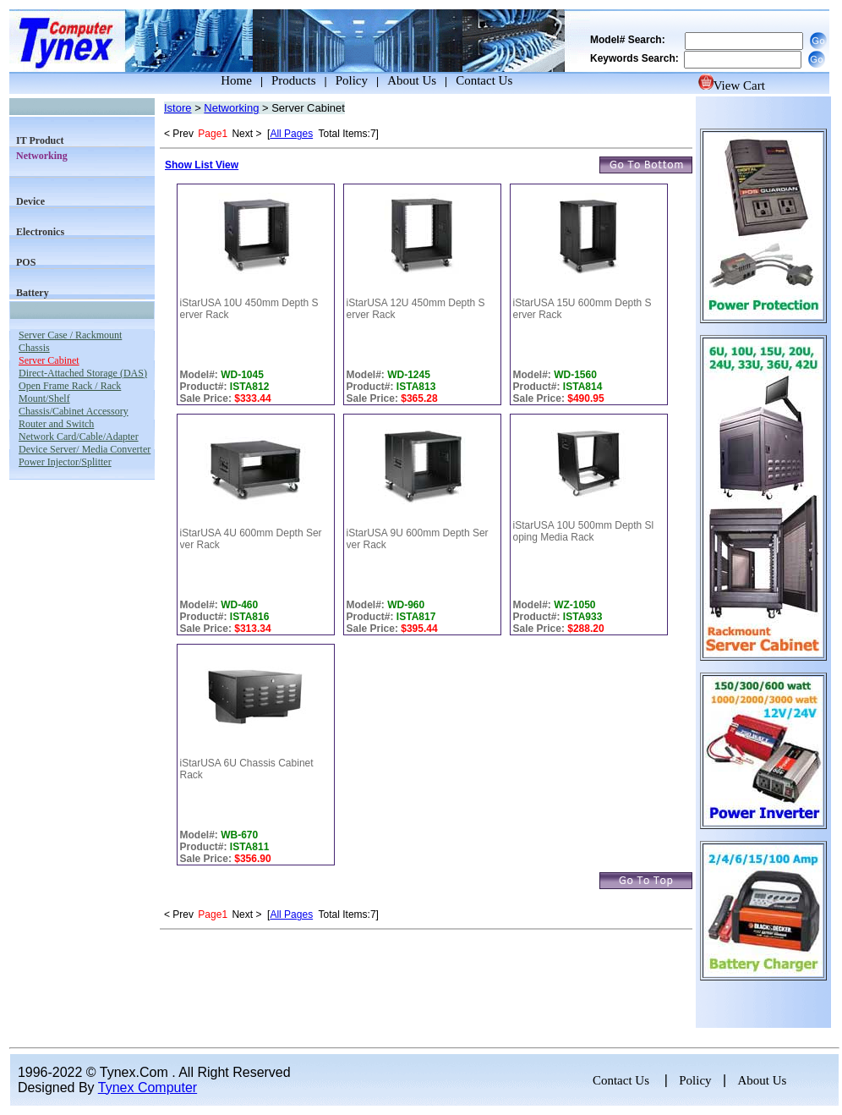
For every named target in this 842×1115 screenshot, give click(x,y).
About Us (411, 80)
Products (293, 80)
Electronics (40, 232)
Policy (352, 80)
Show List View (201, 165)
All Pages (291, 134)
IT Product (40, 140)
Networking (231, 108)
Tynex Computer (147, 1087)
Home (220, 80)
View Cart (731, 85)
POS (26, 262)
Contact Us (484, 80)
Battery (32, 293)
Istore (178, 108)
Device (30, 201)
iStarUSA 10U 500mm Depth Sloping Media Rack (583, 531)
